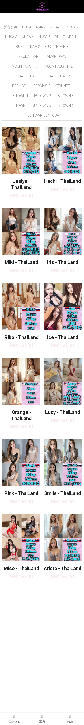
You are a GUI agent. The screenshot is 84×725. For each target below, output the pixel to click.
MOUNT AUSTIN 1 (26, 66)
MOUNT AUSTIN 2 (58, 66)
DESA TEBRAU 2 (57, 76)
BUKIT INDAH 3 (56, 47)
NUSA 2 (73, 27)
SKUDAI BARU (29, 56)
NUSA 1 (56, 27)
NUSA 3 (11, 37)
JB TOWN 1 (19, 96)
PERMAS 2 (41, 86)
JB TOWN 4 (19, 105)
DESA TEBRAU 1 (27, 76)
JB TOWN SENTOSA (43, 115)
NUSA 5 (44, 37)
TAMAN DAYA (55, 56)
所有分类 (10, 27)
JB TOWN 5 (42, 105)
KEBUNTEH (63, 86)
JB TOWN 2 (42, 96)
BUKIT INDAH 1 (67, 37)
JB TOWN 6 (65, 105)
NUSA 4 (28, 37)
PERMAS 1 (20, 86)
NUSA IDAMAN (33, 27)
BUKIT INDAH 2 (28, 47)
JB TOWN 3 (65, 96)
